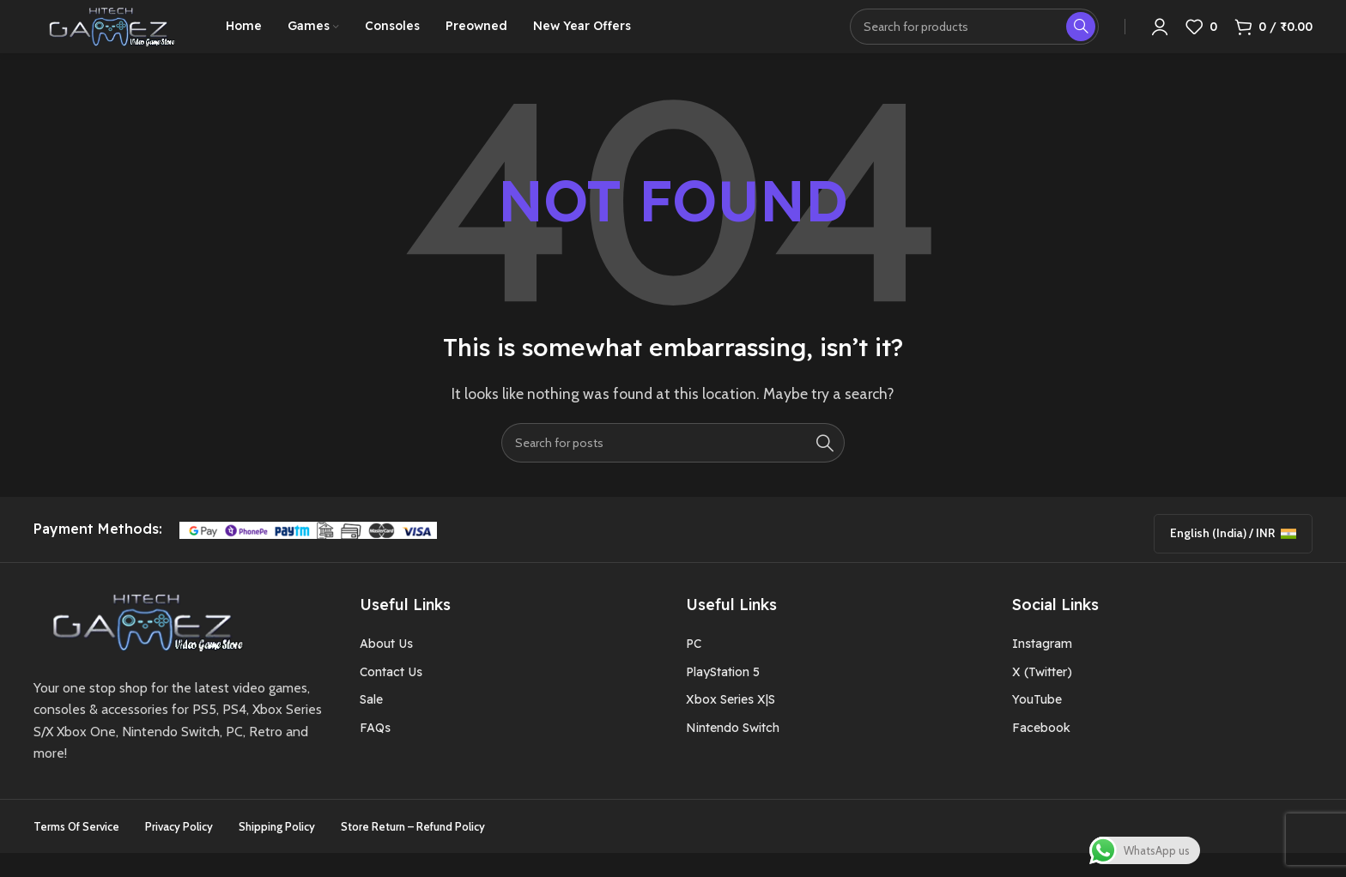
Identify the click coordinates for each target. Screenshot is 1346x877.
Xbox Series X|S (730, 723)
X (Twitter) (1042, 696)
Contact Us (391, 696)
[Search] (673, 467)
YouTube (1037, 723)
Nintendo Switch (732, 751)
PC (693, 668)
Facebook (1041, 751)
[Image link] (141, 645)
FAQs (375, 751)
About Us (386, 668)
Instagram (1042, 668)
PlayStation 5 (723, 696)
